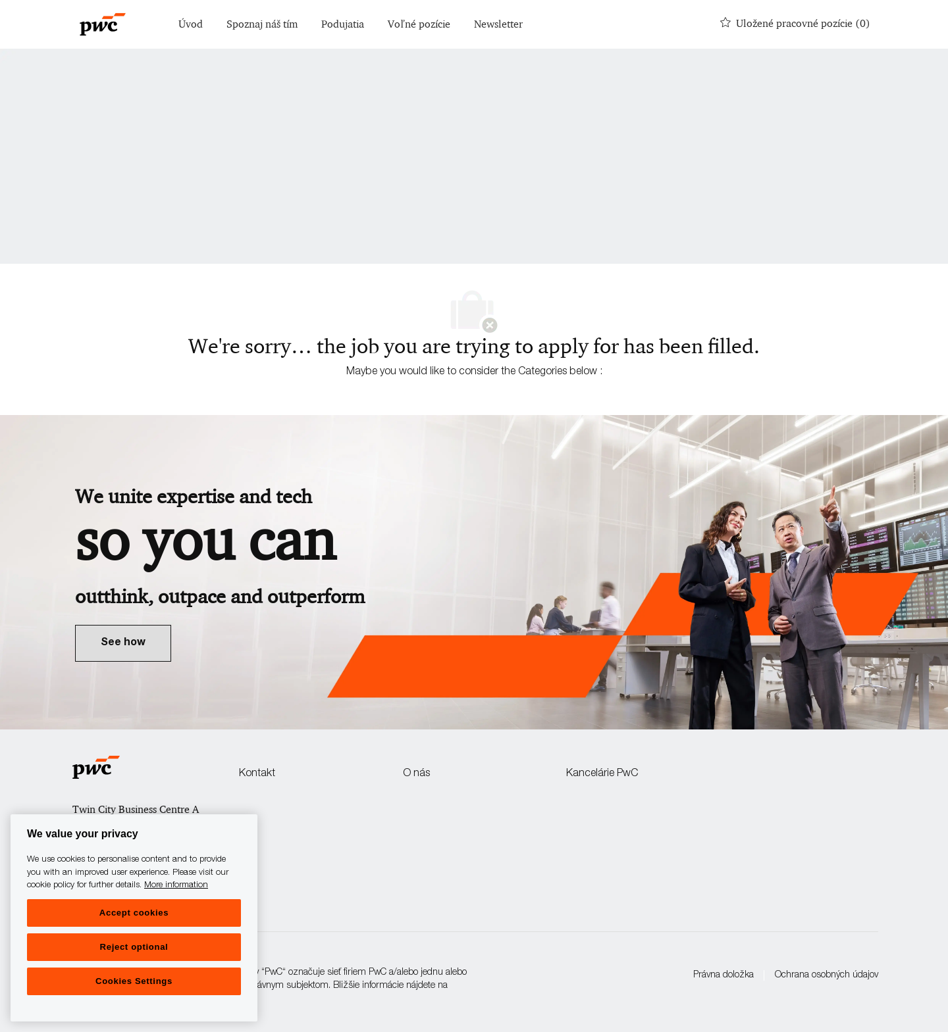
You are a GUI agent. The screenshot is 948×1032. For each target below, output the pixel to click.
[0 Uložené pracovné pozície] (795, 24)
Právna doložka (723, 975)
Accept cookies (134, 913)
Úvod (190, 25)
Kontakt (257, 774)
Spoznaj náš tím (262, 25)
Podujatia (342, 25)
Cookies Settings (133, 981)
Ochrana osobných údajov (826, 975)
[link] (123, 643)
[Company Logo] (103, 24)
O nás (416, 774)
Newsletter (498, 25)
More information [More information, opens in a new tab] (176, 885)
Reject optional (134, 947)
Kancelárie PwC (602, 774)
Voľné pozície (419, 25)
